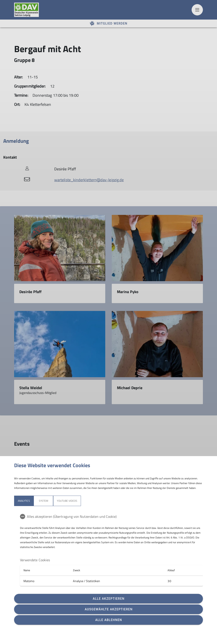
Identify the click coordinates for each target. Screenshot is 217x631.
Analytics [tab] (24, 501)
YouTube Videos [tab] (67, 501)
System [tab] (43, 501)
